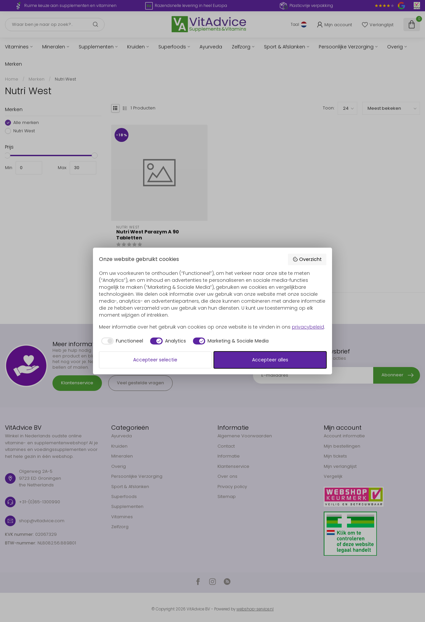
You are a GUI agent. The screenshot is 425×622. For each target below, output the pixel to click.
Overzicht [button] (307, 259)
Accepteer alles (270, 359)
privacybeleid (308, 327)
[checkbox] (121, 341)
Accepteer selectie (155, 359)
